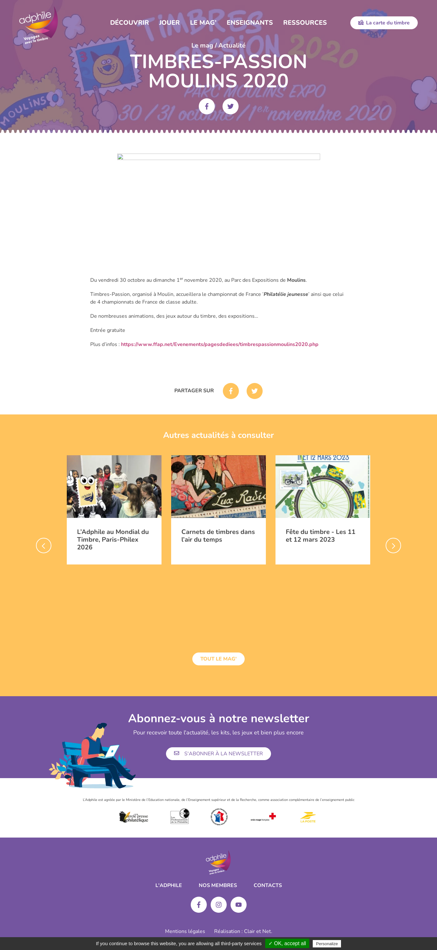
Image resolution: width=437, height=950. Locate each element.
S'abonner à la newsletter (218, 753)
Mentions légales (185, 931)
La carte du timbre (384, 22)
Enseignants (250, 22)
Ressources (305, 22)
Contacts (268, 885)
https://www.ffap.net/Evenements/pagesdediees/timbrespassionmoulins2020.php (220, 344)
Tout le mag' (218, 658)
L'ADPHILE (168, 885)
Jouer (169, 22)
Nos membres (218, 885)
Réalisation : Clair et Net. (243, 931)
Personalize (327, 943)
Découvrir (129, 22)
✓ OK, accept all (287, 943)
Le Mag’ (203, 22)
